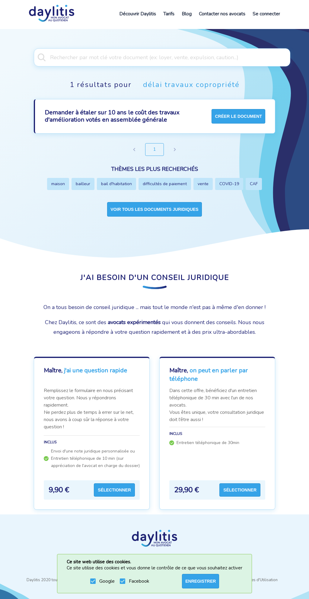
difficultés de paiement (165, 184)
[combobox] (154, 56)
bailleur (83, 184)
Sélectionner (114, 490)
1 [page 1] (154, 149)
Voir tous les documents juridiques (154, 209)
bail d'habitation (116, 184)
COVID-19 (229, 184)
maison (58, 184)
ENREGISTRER (200, 581)
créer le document (238, 116)
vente (203, 184)
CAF (254, 184)
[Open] (287, 56)
